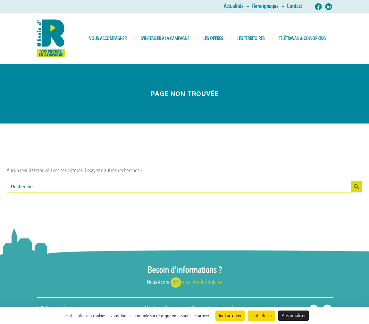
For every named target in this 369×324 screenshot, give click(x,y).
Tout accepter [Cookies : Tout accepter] (230, 315)
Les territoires (255, 38)
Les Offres (217, 38)
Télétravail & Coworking (302, 38)
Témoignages (267, 6)
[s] (179, 186)
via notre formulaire (202, 282)
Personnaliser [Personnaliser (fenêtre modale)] (293, 315)
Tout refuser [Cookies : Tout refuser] (261, 315)
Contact (294, 6)
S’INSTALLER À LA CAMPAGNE (169, 38)
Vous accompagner (111, 38)
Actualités (236, 6)
